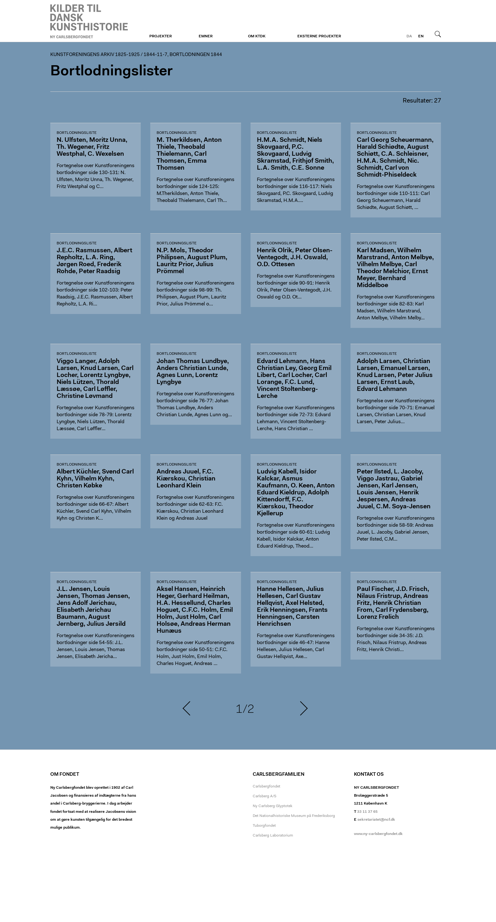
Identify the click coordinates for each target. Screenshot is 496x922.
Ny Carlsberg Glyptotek (272, 806)
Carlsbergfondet (266, 786)
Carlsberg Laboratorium (273, 835)
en (421, 36)
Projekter (160, 36)
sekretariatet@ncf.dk (376, 820)
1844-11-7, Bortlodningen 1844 (183, 55)
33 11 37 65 (367, 812)
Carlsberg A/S (264, 796)
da (409, 36)
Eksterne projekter (319, 36)
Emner (206, 36)
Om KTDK (256, 36)
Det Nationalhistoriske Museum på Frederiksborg (294, 816)
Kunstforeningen (89, 21)
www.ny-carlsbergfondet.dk (378, 834)
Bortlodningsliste (76, 133)
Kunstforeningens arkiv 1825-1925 (95, 55)
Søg (438, 34)
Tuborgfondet (264, 826)
